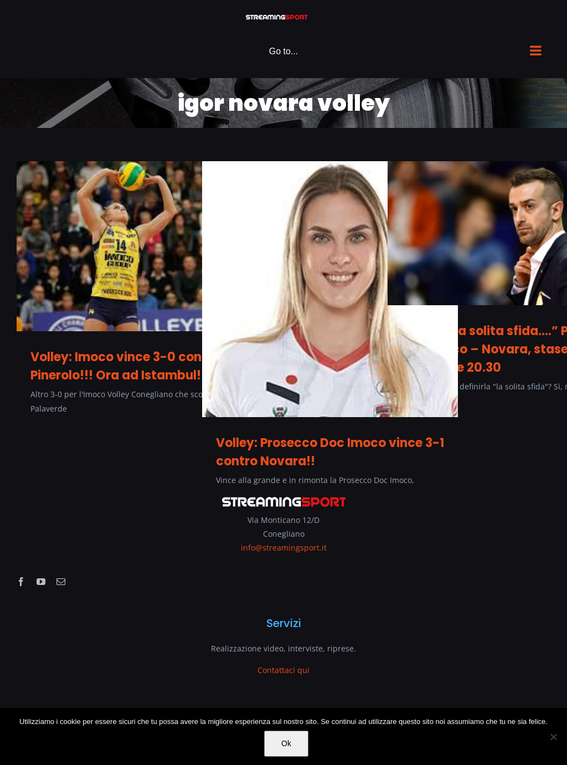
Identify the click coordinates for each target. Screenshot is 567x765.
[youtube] (41, 581)
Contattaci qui (283, 670)
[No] (553, 736)
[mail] (60, 581)
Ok (286, 743)
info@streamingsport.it (284, 547)
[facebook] (21, 581)
